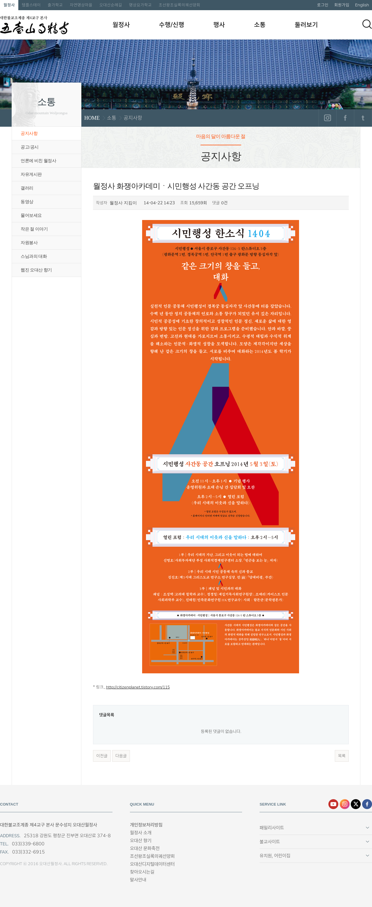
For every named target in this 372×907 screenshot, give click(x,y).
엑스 (356, 804)
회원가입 (341, 5)
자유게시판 (31, 174)
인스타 (345, 804)
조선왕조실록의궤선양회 (179, 5)
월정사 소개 (140, 833)
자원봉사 (29, 242)
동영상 (27, 201)
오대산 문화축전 (145, 848)
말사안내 (138, 880)
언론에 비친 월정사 (38, 160)
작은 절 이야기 (34, 229)
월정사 (9, 5)
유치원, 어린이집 (275, 856)
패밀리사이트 (272, 828)
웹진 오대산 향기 (36, 270)
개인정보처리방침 (146, 825)
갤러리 (27, 188)
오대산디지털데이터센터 (152, 864)
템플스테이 (31, 5)
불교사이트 (270, 842)
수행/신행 (171, 24)
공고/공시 (30, 147)
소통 (260, 24)
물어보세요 (31, 215)
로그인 (322, 5)
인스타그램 (327, 118)
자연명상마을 (81, 5)
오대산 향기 (140, 841)
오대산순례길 (110, 5)
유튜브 (333, 804)
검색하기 (367, 24)
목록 (342, 756)
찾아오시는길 (142, 872)
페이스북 (345, 118)
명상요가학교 (140, 5)
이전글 (102, 756)
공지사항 (29, 133)
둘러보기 (306, 24)
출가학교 (55, 5)
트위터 (363, 118)
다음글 (121, 756)
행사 (219, 24)
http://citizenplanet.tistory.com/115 (138, 687)
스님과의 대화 (34, 256)
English (362, 5)
